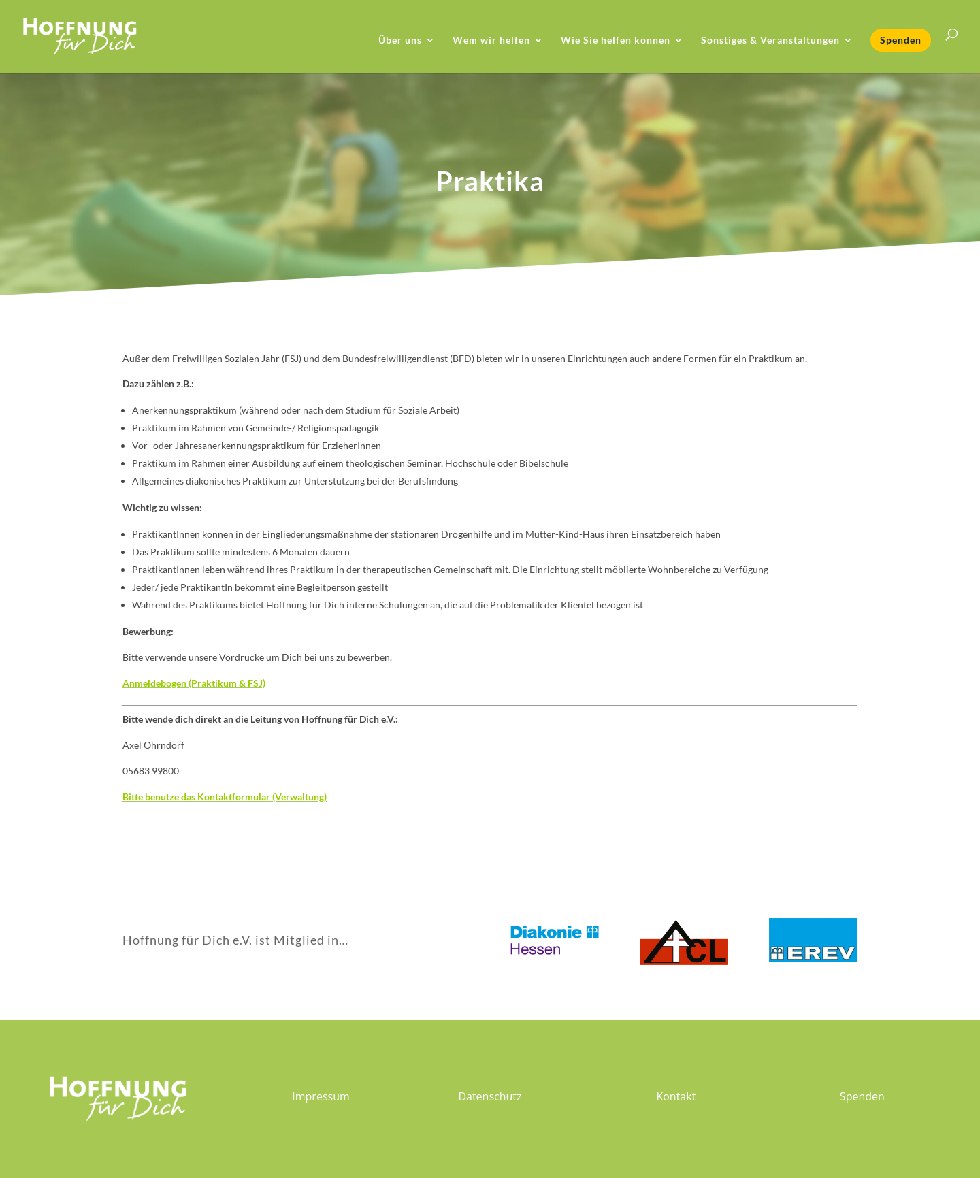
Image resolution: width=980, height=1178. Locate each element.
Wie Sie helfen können (615, 40)
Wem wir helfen (491, 40)
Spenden (900, 40)
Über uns (400, 40)
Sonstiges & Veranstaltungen (770, 40)
